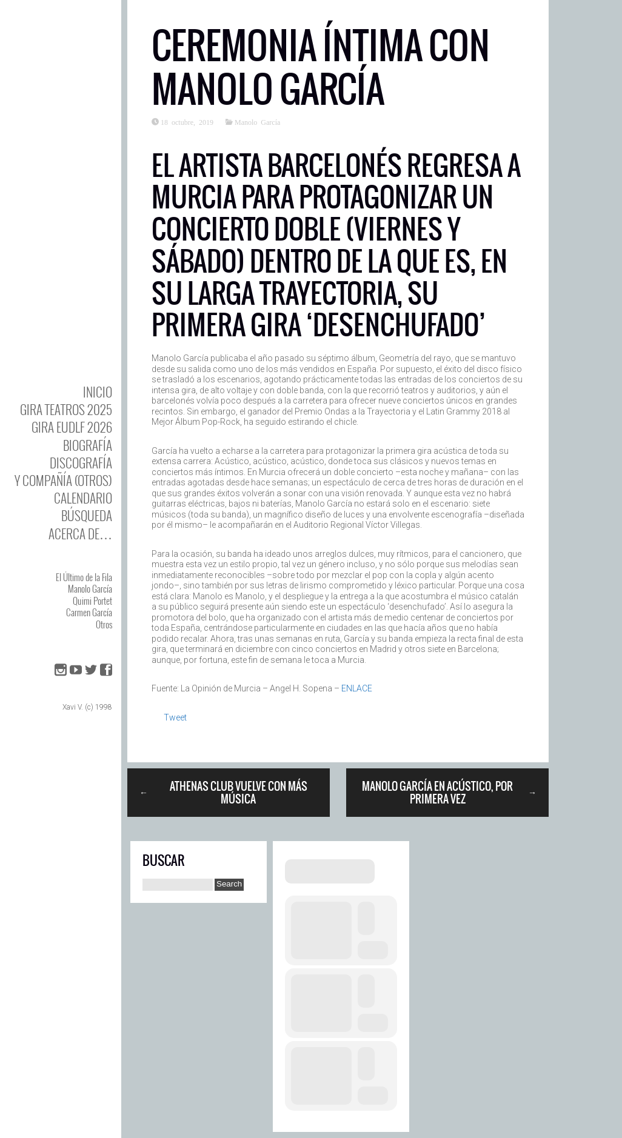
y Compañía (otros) (63, 480)
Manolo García (90, 588)
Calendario (83, 497)
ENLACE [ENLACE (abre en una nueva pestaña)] (356, 688)
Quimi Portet (92, 600)
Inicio (97, 391)
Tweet (175, 717)
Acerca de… (80, 533)
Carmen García (89, 612)
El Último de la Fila (84, 577)
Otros (104, 624)
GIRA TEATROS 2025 (66, 409)
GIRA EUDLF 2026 (72, 427)
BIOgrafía (87, 445)
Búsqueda (86, 515)
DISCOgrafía (81, 462)
